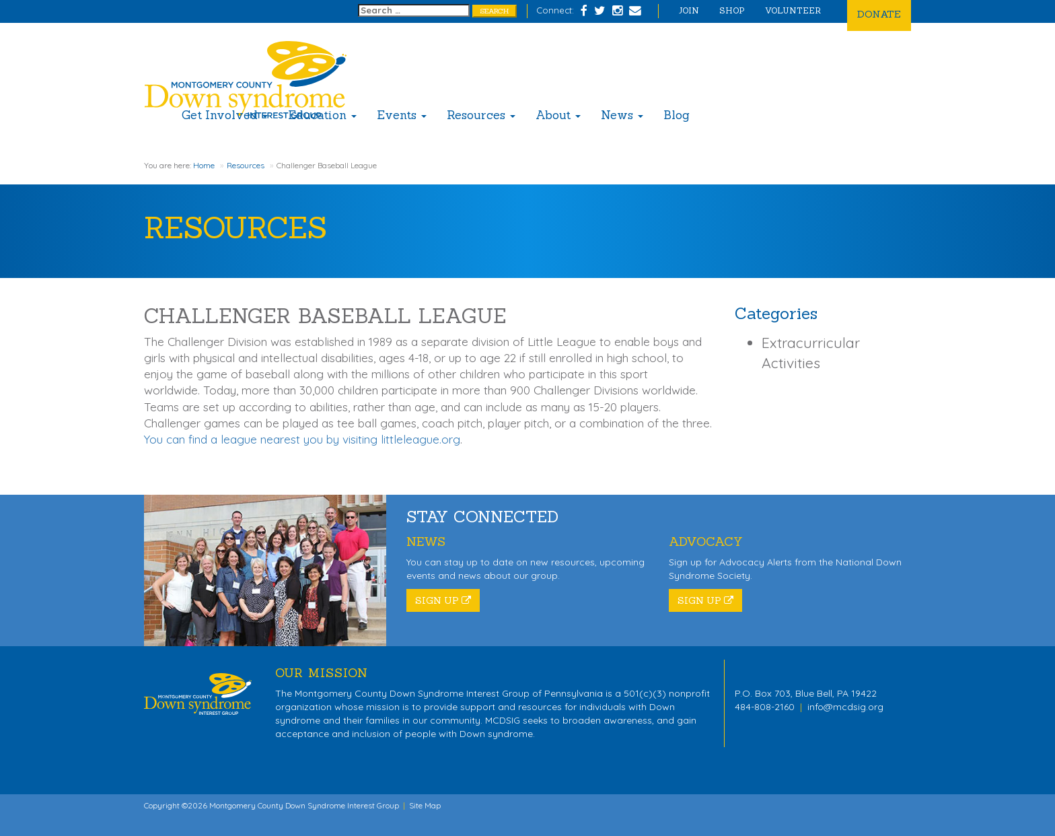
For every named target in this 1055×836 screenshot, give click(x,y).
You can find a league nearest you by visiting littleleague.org (302, 439)
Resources (481, 115)
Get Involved (225, 115)
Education (322, 115)
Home (204, 165)
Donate (879, 13)
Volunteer (793, 10)
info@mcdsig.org (845, 707)
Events (402, 115)
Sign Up (443, 600)
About (558, 115)
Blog (676, 115)
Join (689, 10)
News (622, 115)
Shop (732, 10)
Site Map (425, 805)
